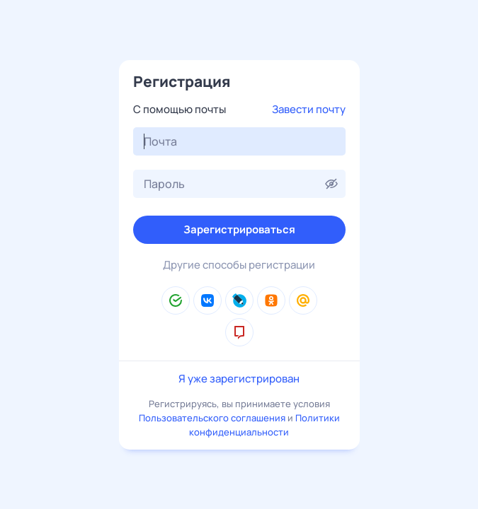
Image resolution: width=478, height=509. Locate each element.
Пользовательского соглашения (212, 417)
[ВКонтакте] (207, 300)
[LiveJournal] (239, 300)
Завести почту (309, 109)
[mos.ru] (239, 332)
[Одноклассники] (271, 300)
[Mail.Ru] (303, 300)
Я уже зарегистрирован (239, 378)
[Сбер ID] (175, 300)
